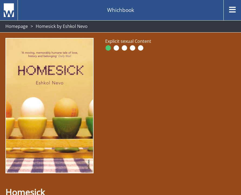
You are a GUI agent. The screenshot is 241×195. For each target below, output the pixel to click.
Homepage (16, 26)
